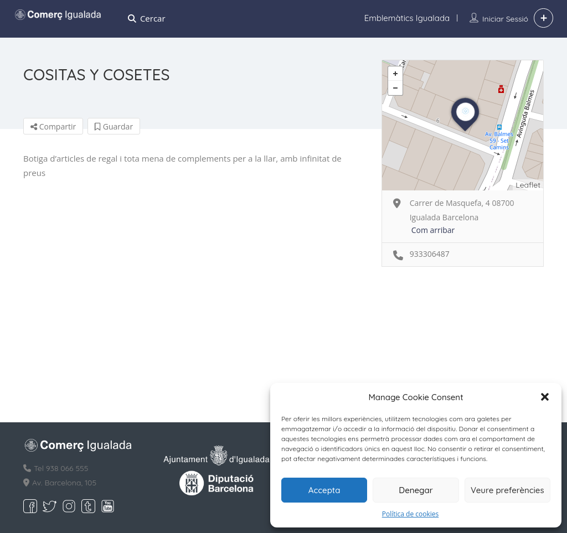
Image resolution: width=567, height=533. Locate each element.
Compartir (53, 126)
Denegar (415, 490)
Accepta (324, 490)
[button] (544, 396)
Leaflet (528, 185)
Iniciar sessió (505, 19)
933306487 (430, 254)
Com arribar (433, 230)
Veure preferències (507, 490)
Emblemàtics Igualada (407, 18)
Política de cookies (410, 514)
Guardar (114, 126)
